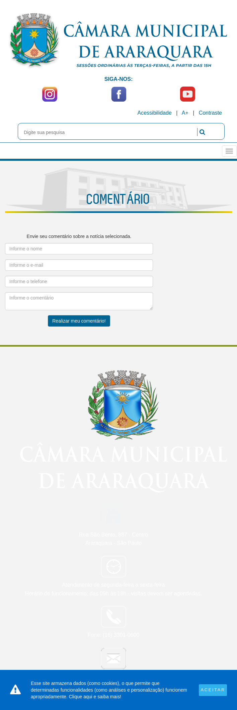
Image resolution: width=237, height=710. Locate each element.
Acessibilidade (155, 113)
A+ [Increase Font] (185, 113)
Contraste (210, 113)
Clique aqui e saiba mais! (95, 696)
